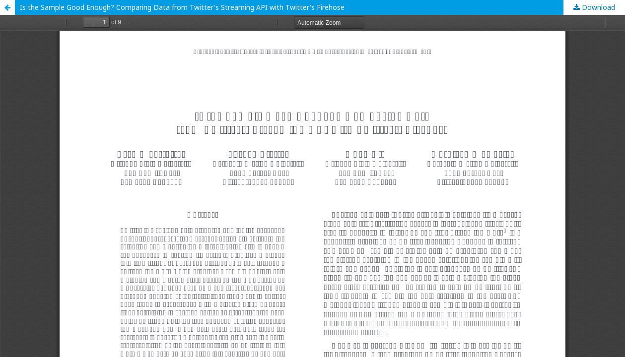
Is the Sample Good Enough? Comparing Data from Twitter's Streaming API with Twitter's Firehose (182, 7)
